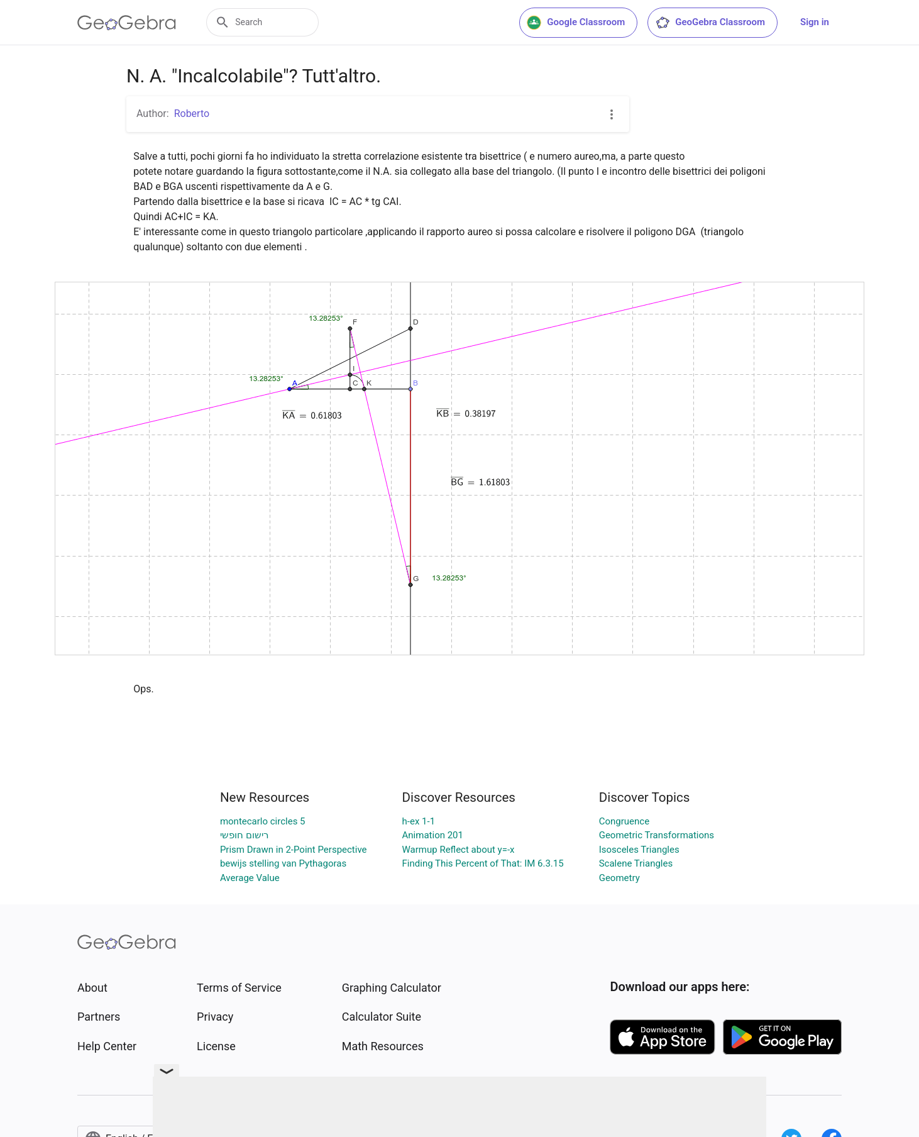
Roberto (191, 113)
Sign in (814, 22)
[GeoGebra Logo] (126, 22)
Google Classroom (576, 22)
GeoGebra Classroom (710, 22)
